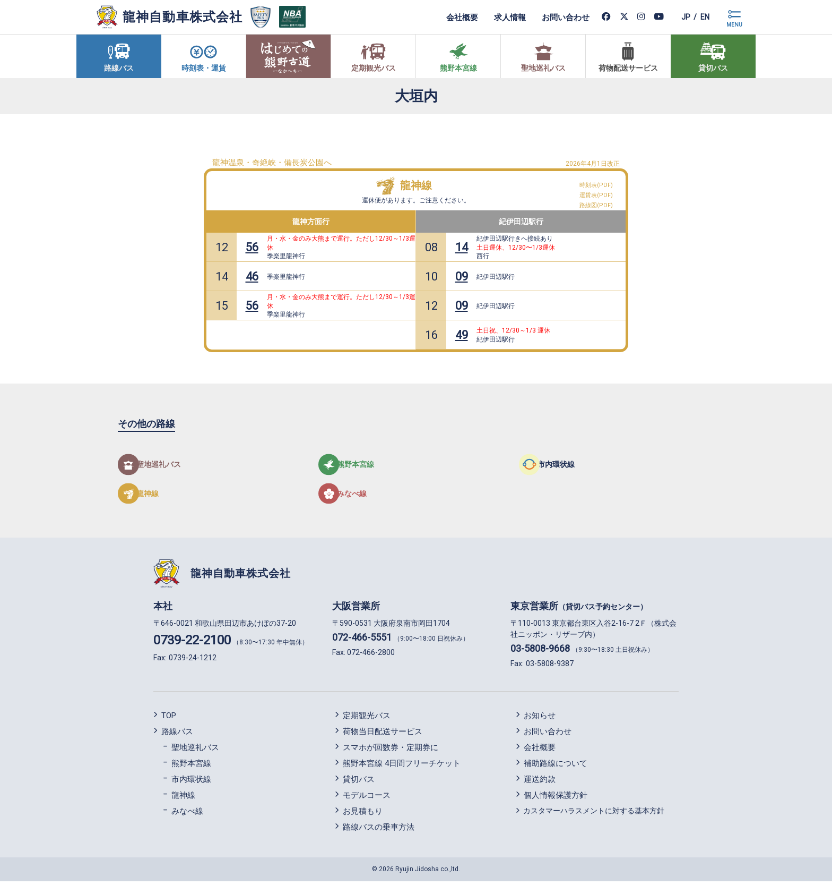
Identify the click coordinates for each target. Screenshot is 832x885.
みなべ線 (187, 814)
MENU (734, 25)
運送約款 (540, 782)
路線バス (177, 734)
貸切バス (359, 782)
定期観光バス (367, 719)
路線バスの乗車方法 (378, 830)
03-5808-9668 (540, 652)
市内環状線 (191, 782)
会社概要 (452, 17)
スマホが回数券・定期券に (390, 750)
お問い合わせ (555, 17)
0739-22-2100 (192, 643)
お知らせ (540, 719)
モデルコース (367, 798)
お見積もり (363, 814)
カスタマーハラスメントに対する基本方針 (593, 814)
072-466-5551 (362, 640)
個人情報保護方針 (555, 798)
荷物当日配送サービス (382, 734)
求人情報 (500, 17)
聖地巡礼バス (195, 750)
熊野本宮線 (191, 766)
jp (677, 16)
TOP (168, 719)
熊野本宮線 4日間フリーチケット (402, 766)
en (702, 16)
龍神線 (416, 185)
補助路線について (555, 766)
